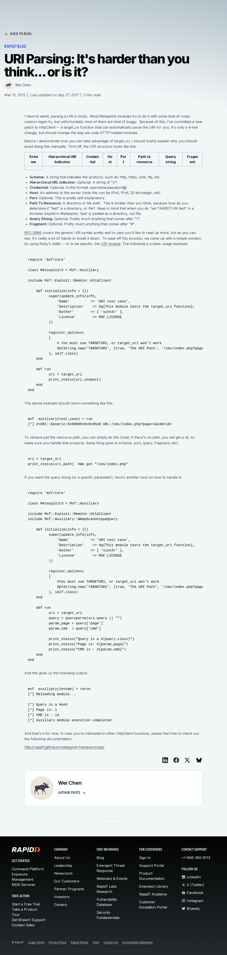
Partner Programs (69, 889)
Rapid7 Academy (153, 894)
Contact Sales (23, 925)
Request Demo (207, 8)
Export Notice (79, 942)
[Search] (170, 9)
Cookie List (110, 942)
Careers (60, 904)
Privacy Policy (58, 942)
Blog (100, 858)
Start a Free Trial (26, 904)
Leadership (63, 865)
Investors (62, 897)
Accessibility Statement (137, 942)
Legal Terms (36, 942)
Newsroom (63, 873)
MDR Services (23, 884)
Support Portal (151, 865)
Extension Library (153, 886)
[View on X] (187, 760)
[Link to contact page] (178, 9)
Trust (96, 942)
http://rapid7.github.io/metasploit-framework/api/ (64, 747)
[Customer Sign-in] (187, 9)
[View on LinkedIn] (165, 760)
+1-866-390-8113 (196, 858)
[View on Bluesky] (199, 760)
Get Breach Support (28, 920)
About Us (62, 858)
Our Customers (66, 881)
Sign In (145, 858)
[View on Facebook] (176, 760)
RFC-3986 (32, 232)
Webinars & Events (112, 878)
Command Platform (28, 869)
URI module (110, 244)
